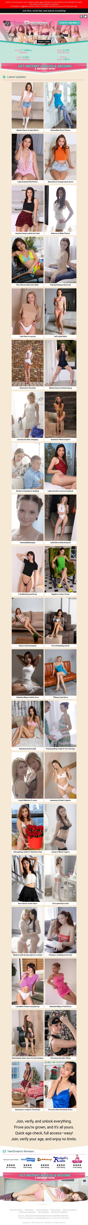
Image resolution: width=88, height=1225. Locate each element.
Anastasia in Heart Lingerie (60, 800)
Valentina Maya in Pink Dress (61, 1006)
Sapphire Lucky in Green (60, 594)
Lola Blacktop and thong (27, 594)
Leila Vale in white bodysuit (60, 543)
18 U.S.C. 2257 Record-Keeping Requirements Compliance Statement (43, 1215)
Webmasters (29, 1210)
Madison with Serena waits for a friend (27, 955)
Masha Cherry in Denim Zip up (60, 388)
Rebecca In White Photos (60, 233)
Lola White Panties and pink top (27, 1006)
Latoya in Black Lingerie (60, 852)
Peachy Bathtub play (27, 543)
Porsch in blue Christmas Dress (60, 1110)
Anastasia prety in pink (27, 749)
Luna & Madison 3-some (27, 800)
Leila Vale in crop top (28, 336)
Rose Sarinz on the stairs (27, 903)
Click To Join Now (68, 23)
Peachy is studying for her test (60, 955)
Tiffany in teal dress (60, 697)
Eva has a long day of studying (27, 491)
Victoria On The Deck (28, 388)
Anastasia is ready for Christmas (27, 1110)
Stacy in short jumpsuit (27, 646)
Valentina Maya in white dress (27, 697)
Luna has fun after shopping (27, 439)
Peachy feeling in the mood (60, 285)
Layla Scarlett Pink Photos (28, 182)
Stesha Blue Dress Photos (60, 130)
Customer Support (16, 1210)
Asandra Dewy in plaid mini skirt (27, 233)
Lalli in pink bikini (60, 336)
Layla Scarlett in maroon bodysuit (60, 491)
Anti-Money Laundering (27, 1212)
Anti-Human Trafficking (59, 1212)
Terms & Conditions (70, 1210)
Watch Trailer (44, 41)
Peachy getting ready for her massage (60, 749)
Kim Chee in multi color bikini (27, 285)
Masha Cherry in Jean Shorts (27, 130)
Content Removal (42, 1210)
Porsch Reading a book (60, 646)
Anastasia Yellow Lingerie (60, 439)
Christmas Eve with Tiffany (60, 1058)
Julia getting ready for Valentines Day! (27, 852)
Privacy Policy (55, 1210)
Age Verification (43, 1212)
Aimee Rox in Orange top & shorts (60, 182)
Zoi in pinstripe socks (60, 903)
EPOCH (30, 1218)
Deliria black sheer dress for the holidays (27, 1058)
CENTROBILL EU (42, 1218)
